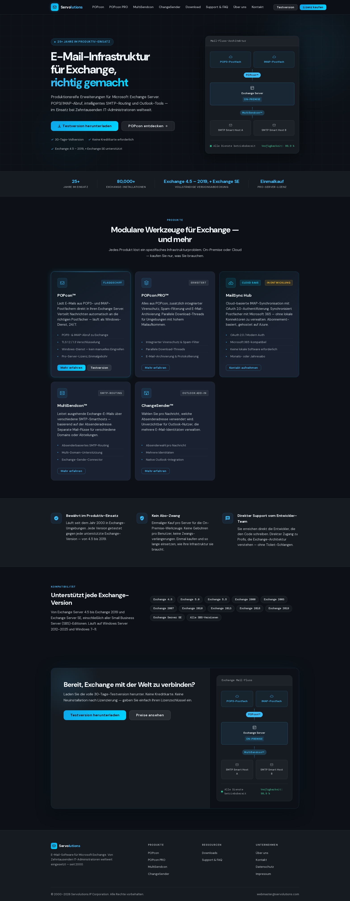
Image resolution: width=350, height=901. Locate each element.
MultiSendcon (143, 7)
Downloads (209, 853)
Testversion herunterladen (85, 126)
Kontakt (258, 7)
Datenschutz (265, 867)
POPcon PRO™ (155, 295)
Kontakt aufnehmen (243, 368)
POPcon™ (66, 295)
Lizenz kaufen (313, 7)
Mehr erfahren (71, 368)
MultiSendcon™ (72, 405)
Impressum (263, 874)
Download (193, 7)
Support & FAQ (217, 7)
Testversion (285, 7)
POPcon (98, 7)
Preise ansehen (150, 715)
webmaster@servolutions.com (278, 894)
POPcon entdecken (148, 126)
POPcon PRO (118, 7)
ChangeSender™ (157, 405)
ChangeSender (169, 7)
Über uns (239, 7)
